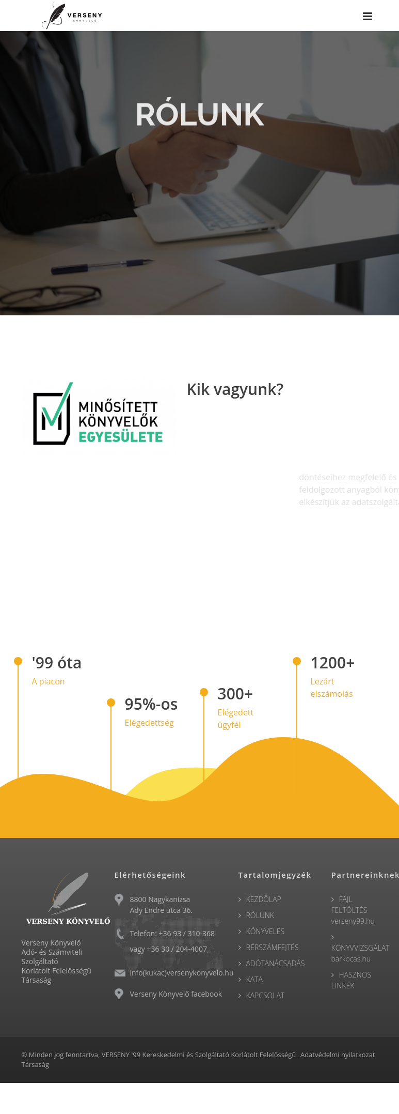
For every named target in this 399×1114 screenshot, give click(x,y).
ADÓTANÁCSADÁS (275, 963)
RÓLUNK (260, 915)
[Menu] (367, 17)
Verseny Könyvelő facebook (176, 994)
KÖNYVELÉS (265, 931)
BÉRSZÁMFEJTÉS (272, 947)
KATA (254, 979)
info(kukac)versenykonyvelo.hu (182, 973)
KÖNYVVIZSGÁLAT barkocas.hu (360, 953)
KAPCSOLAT (265, 995)
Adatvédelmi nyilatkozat (337, 1054)
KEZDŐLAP (263, 899)
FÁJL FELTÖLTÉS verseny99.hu (353, 910)
